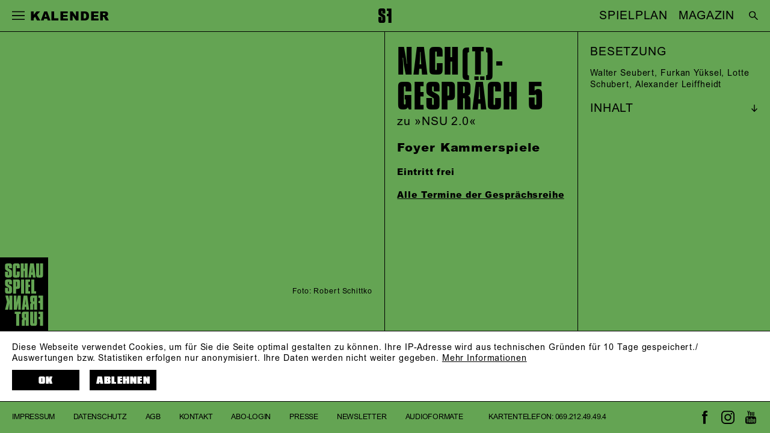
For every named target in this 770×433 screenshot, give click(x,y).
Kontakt (195, 417)
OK (46, 380)
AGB (153, 417)
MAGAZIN (707, 15)
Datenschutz (99, 417)
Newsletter (362, 417)
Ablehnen (123, 380)
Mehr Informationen (484, 358)
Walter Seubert (622, 73)
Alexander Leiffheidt (678, 84)
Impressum (33, 417)
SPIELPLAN (633, 15)
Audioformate (434, 417)
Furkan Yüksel (691, 73)
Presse (303, 417)
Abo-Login (251, 417)
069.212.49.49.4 (580, 417)
